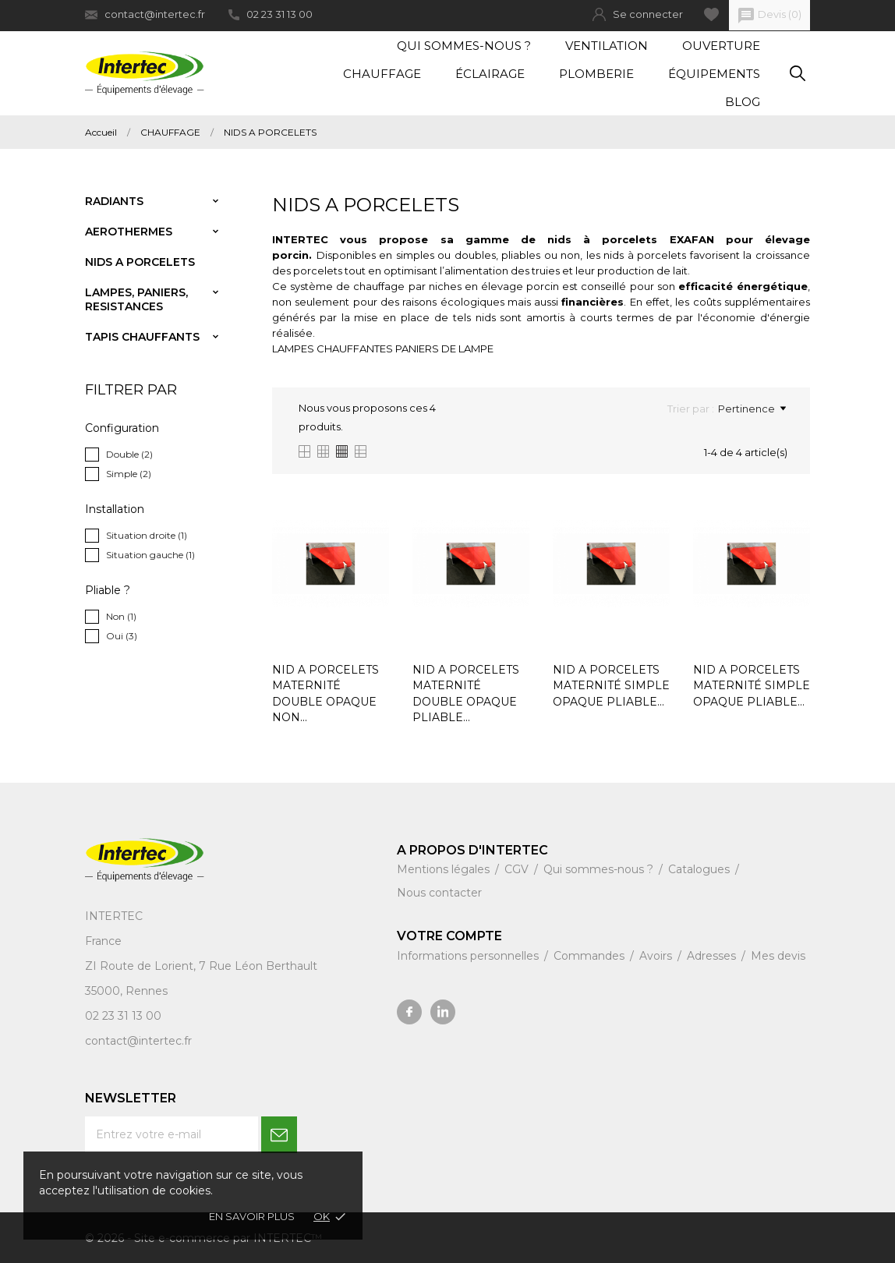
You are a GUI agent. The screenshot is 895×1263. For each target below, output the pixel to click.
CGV (518, 869)
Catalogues (700, 869)
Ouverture (721, 45)
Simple (128, 473)
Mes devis (778, 956)
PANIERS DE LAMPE (444, 348)
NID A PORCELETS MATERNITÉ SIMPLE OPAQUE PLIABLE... (611, 686)
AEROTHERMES (128, 232)
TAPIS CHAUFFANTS (142, 337)
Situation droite (146, 535)
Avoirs (657, 956)
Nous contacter (439, 893)
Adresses (713, 956)
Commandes (591, 956)
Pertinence (752, 408)
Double (129, 454)
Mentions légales (445, 869)
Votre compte (449, 936)
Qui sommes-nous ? (464, 45)
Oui (121, 636)
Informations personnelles (469, 956)
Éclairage (490, 73)
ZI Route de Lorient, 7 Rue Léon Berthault (201, 966)
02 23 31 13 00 (270, 14)
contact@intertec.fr (145, 14)
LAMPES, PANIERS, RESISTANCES (136, 299)
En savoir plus (252, 1216)
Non (121, 616)
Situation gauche (150, 555)
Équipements (714, 73)
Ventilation (606, 45)
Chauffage (382, 73)
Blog (742, 101)
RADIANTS (114, 201)
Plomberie (596, 73)
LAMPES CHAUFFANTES (332, 348)
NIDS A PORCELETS (140, 262)
